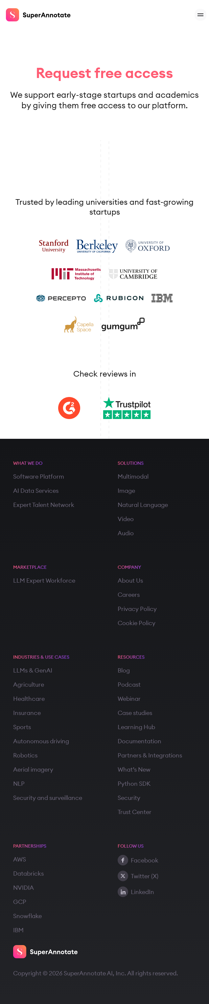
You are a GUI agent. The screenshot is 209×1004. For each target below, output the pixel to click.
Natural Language (143, 505)
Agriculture (28, 684)
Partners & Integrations (150, 755)
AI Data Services (35, 490)
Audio (126, 533)
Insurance (27, 713)
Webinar (129, 698)
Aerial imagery (33, 769)
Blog (124, 670)
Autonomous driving (41, 741)
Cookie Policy (136, 623)
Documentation (139, 741)
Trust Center (134, 812)
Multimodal (133, 476)
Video (126, 519)
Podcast (129, 684)
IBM (18, 930)
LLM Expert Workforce (44, 580)
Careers (129, 594)
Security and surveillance (47, 798)
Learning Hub (136, 727)
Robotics (25, 755)
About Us (130, 580)
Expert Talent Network (43, 505)
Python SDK (134, 783)
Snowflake (27, 916)
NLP (19, 783)
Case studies (135, 713)
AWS (19, 859)
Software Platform (38, 476)
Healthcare (29, 698)
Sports (22, 727)
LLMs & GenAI (32, 670)
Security (129, 798)
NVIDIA (23, 887)
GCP (19, 902)
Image (126, 490)
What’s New (134, 769)
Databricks (28, 873)
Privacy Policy (137, 609)
